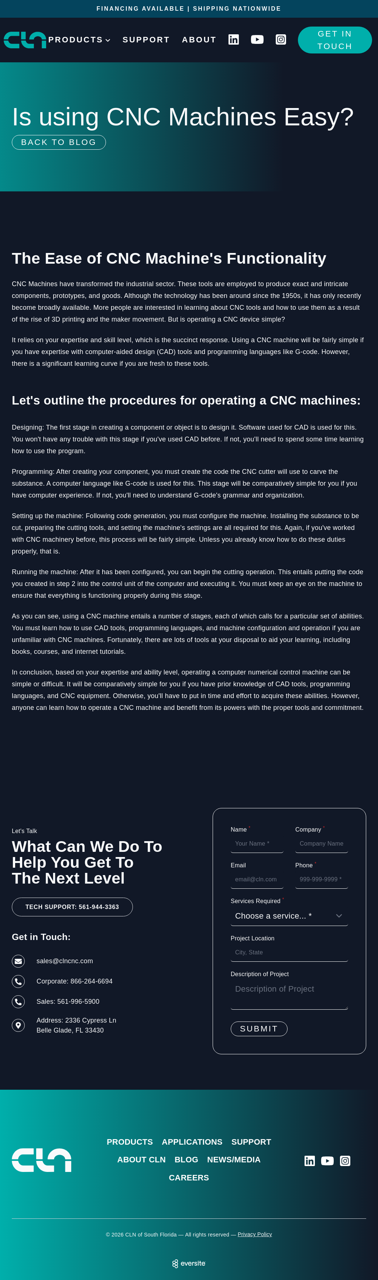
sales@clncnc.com (65, 961)
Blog (186, 1159)
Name (240, 829)
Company (310, 829)
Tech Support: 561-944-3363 (72, 907)
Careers (189, 1177)
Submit (259, 1028)
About (199, 39)
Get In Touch (335, 40)
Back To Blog (59, 142)
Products (130, 1142)
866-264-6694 (92, 981)
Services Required (257, 901)
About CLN (141, 1159)
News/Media (234, 1159)
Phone (305, 865)
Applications (192, 1142)
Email (238, 865)
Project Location (253, 938)
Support (146, 39)
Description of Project (260, 974)
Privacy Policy (255, 1234)
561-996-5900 (78, 1001)
